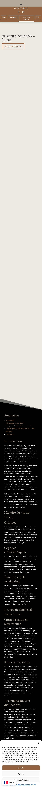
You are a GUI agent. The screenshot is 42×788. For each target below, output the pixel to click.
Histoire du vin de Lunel (15, 423)
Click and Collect (26, 18)
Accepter (21, 768)
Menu (4, 17)
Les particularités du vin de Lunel (18, 426)
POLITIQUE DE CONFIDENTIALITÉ (25, 785)
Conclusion (10, 434)
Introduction (10, 420)
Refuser (21, 774)
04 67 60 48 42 (21, 8)
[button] (39, 743)
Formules (13, 17)
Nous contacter (13, 46)
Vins (38, 17)
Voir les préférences (21, 780)
